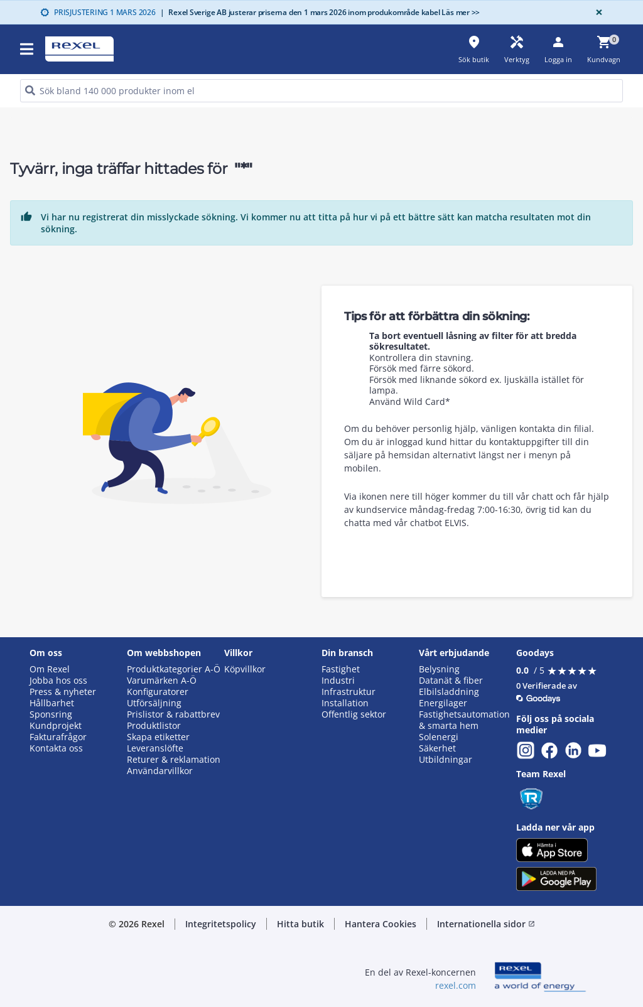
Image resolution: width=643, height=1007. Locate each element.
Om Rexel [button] (50, 669)
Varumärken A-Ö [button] (162, 680)
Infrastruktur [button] (349, 691)
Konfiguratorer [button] (157, 691)
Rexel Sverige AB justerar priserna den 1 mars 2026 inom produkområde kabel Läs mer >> (320, 12)
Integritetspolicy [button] (220, 924)
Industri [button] (338, 680)
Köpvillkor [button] (245, 669)
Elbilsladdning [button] (449, 691)
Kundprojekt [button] (56, 725)
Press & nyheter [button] (63, 691)
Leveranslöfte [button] (155, 748)
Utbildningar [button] (445, 759)
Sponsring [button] (51, 714)
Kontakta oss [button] (56, 748)
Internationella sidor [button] (486, 924)
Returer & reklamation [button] (173, 759)
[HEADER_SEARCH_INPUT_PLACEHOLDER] (321, 90)
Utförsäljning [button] (154, 703)
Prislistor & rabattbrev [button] (173, 714)
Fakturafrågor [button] (58, 737)
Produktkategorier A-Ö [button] (173, 669)
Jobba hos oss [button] (58, 680)
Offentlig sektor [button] (354, 714)
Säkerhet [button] (437, 748)
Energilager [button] (443, 703)
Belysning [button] (439, 669)
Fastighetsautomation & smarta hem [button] (464, 720)
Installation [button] (345, 703)
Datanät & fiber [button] (451, 680)
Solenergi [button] (438, 737)
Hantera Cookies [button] (380, 924)
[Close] (596, 12)
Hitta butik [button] (300, 924)
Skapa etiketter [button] (158, 737)
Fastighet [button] (341, 669)
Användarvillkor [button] (160, 771)
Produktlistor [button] (154, 725)
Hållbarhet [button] (52, 703)
